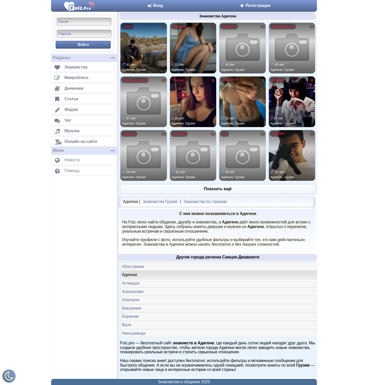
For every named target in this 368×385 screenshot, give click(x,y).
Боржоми (130, 316)
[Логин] (84, 21)
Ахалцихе (131, 300)
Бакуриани (131, 308)
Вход (155, 5)
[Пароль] (84, 33)
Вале (126, 325)
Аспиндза (130, 283)
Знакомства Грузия (160, 201)
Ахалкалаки (132, 291)
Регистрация (254, 5)
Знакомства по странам (205, 201)
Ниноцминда (133, 333)
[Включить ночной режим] (9, 377)
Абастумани (133, 266)
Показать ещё (218, 189)
